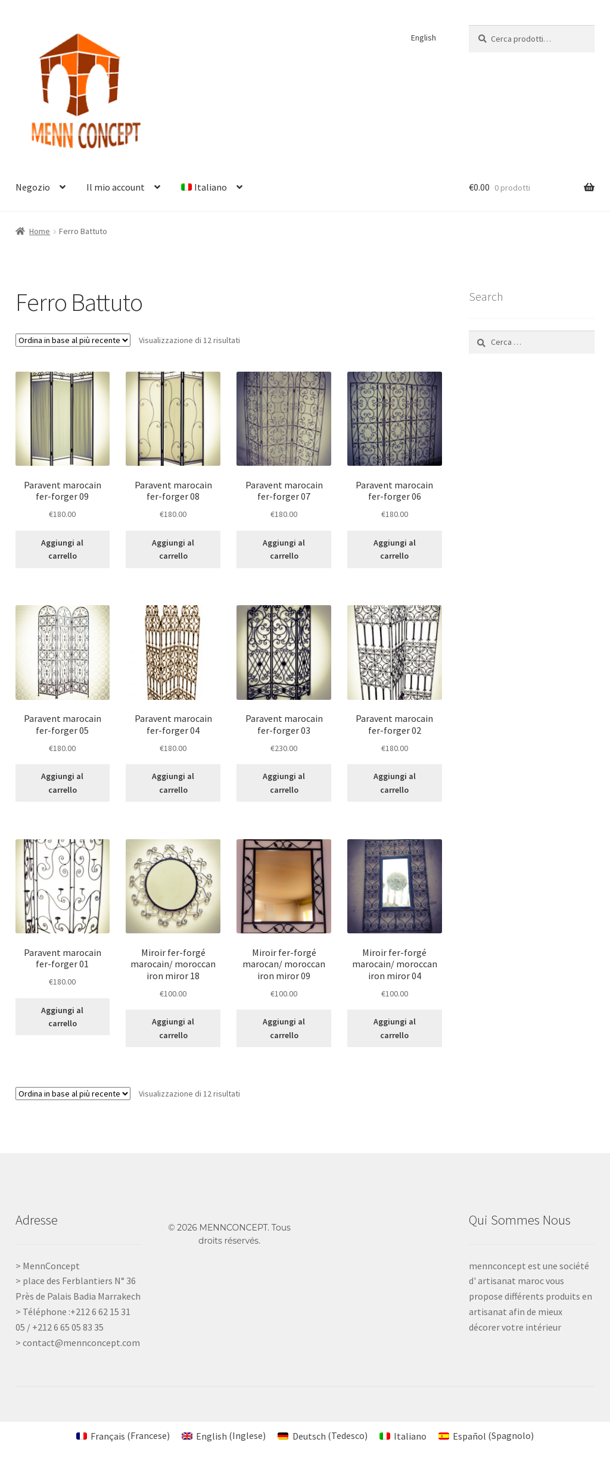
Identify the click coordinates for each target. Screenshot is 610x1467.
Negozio (32, 187)
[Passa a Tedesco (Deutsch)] (322, 1435)
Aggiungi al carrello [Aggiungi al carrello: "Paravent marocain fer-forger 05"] (62, 783)
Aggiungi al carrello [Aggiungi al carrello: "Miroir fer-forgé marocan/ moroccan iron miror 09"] (284, 1028)
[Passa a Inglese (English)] (224, 1435)
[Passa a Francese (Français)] (123, 1435)
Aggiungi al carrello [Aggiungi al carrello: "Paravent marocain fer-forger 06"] (395, 549)
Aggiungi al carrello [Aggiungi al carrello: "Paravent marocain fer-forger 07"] (284, 549)
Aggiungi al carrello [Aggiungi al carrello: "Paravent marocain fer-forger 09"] (62, 549)
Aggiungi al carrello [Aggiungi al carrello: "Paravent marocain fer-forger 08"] (173, 549)
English (423, 37)
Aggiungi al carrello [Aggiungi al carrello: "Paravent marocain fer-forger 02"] (395, 783)
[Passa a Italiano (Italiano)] (403, 1435)
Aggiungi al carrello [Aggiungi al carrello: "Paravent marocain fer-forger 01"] (62, 1017)
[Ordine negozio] (72, 340)
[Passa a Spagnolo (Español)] (486, 1435)
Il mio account (115, 187)
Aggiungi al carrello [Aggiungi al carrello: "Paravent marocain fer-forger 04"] (173, 783)
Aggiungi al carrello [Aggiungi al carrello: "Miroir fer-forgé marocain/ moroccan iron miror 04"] (395, 1028)
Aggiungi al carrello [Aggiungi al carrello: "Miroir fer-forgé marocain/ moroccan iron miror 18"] (173, 1028)
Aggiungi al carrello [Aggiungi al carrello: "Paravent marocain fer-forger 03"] (284, 783)
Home (39, 231)
